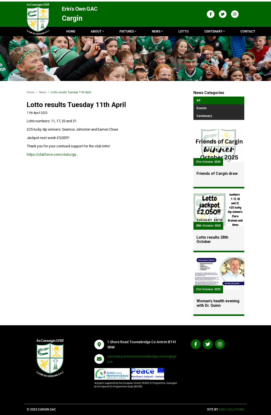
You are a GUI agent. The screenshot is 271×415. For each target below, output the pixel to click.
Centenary (204, 116)
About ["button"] (96, 31)
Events (202, 108)
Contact (247, 31)
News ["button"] (156, 31)
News (42, 92)
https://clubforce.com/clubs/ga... (52, 156)
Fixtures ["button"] (127, 31)
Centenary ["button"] (213, 31)
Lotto (183, 31)
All (198, 100)
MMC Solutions (231, 409)
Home (70, 31)
